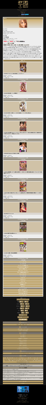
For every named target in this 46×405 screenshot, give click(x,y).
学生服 (24, 47)
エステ (36, 51)
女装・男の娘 (35, 360)
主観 (39, 47)
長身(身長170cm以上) (23, 343)
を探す (23, 279)
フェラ (32, 46)
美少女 (40, 46)
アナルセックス (25, 53)
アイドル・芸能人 (7, 359)
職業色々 (35, 50)
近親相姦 (4, 50)
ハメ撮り (8, 53)
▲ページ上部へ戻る (23, 261)
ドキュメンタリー (14, 54)
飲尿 (12, 57)
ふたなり (9, 57)
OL (16, 50)
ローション (28, 57)
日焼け (28, 51)
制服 (37, 47)
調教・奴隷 (15, 47)
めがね (33, 53)
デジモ (4, 47)
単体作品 (23, 46)
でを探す (23, 267)
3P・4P (37, 46)
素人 (31, 53)
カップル (31, 57)
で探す (23, 265)
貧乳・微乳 (9, 54)
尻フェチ (8, 50)
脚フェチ (13, 51)
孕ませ (19, 360)
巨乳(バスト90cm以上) (23, 340)
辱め (12, 47)
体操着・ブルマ (25, 54)
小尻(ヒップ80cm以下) (23, 345)
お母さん (14, 57)
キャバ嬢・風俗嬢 (23, 51)
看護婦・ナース (31, 51)
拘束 (33, 50)
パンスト (16, 51)
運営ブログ (21, 396)
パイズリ (30, 50)
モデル (28, 359)
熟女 (26, 47)
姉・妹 (29, 53)
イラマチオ (23, 50)
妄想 (17, 57)
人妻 (37, 50)
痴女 (15, 46)
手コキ (35, 46)
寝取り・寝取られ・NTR (13, 360)
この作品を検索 (23, 80)
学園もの (4, 53)
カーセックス (33, 54)
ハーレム (6, 360)
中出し (13, 46)
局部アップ (12, 50)
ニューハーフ (29, 360)
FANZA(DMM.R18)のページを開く (23, 79)
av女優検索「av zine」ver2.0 (23, 394)
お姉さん (19, 50)
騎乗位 (10, 47)
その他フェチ (28, 46)
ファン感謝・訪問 (15, 53)
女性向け (38, 51)
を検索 (23, 291)
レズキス (32, 47)
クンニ (22, 47)
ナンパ (21, 53)
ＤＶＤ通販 (12, 43)
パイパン (29, 54)
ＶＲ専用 (18, 324)
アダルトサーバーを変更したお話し (12, 369)
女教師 (11, 53)
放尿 (21, 54)
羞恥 (4, 57)
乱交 (6, 47)
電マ (19, 51)
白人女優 (25, 360)
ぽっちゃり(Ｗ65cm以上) (23, 347)
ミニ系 (39, 54)
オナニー (19, 47)
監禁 (37, 54)
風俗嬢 (28, 324)
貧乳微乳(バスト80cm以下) (23, 338)
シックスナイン (6, 51)
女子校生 (19, 46)
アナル (35, 47)
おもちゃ (28, 47)
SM (19, 53)
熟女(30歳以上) (23, 336)
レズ (17, 46)
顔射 (8, 47)
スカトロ (24, 57)
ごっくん (10, 51)
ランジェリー (20, 57)
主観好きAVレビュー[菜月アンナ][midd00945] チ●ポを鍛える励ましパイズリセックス (21, 371)
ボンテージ (5, 54)
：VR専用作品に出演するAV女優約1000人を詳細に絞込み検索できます (17, 365)
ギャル (11, 46)
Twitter (25, 396)
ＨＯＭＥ (23, 383)
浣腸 (34, 57)
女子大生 (6, 57)
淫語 (37, 359)
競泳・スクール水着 (38, 53)
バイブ (15, 50)
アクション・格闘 (38, 57)
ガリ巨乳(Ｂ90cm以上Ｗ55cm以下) (23, 348)
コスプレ (31, 359)
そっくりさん (13, 359)
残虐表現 (19, 54)
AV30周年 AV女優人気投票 (23, 330)
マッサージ (27, 50)
